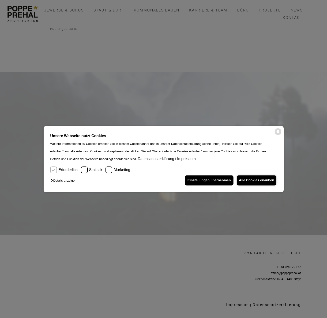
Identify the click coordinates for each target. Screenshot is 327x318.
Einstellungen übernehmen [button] (207, 180)
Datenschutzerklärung (156, 159)
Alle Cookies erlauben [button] (256, 180)
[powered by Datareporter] (278, 134)
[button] (64, 180)
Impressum (186, 159)
